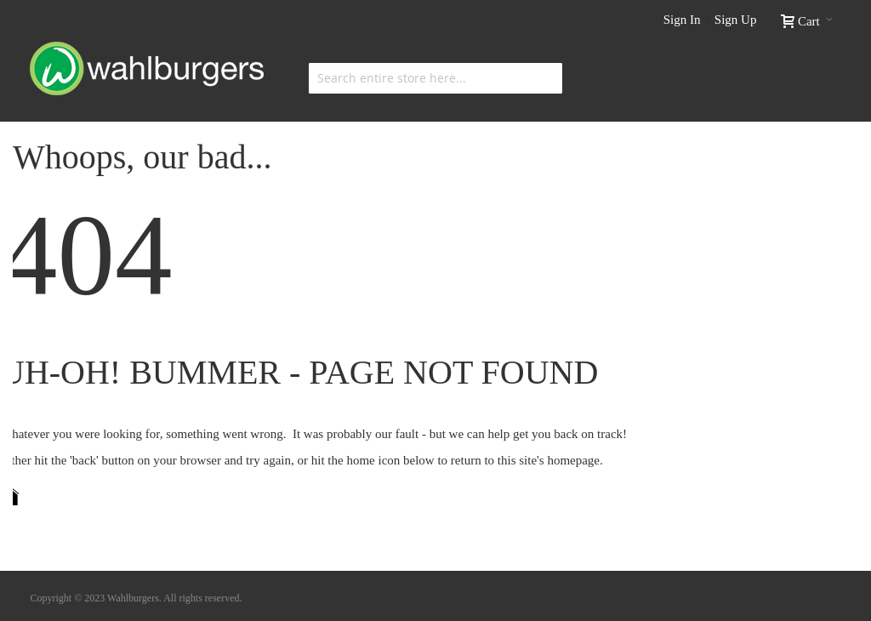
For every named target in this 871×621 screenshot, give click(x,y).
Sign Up (735, 19)
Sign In (682, 19)
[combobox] (435, 78)
